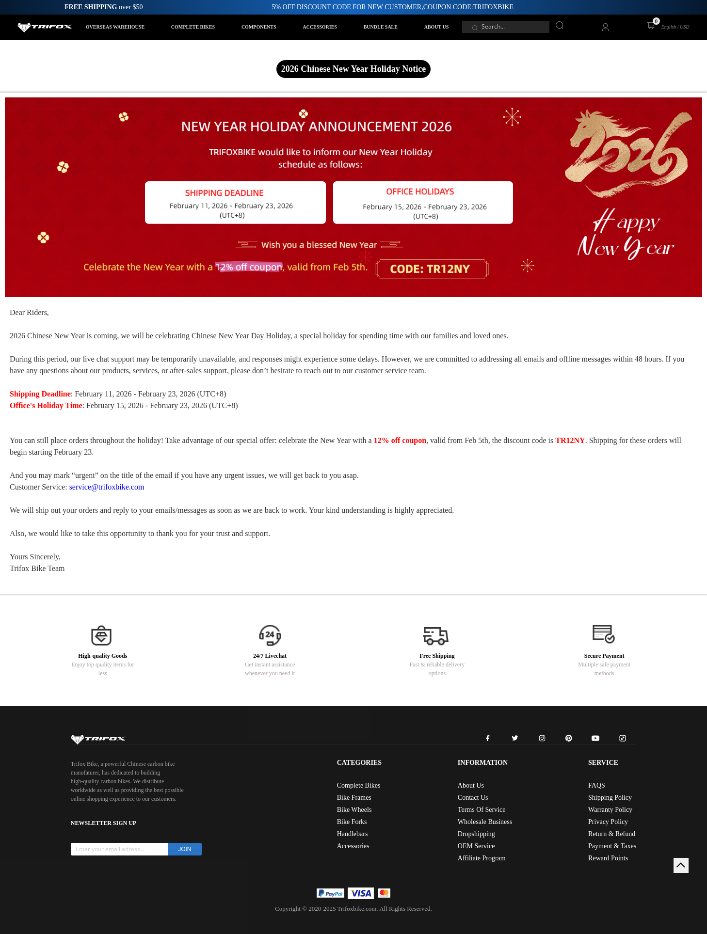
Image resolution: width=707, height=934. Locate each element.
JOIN (184, 849)
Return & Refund (611, 834)
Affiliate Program (482, 858)
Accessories (353, 846)
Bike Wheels (354, 809)
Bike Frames (354, 797)
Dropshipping (476, 834)
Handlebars (352, 834)
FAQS (596, 785)
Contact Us (473, 797)
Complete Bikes (359, 785)
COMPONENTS (258, 27)
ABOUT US (436, 27)
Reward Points (608, 858)
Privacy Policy (608, 821)
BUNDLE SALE (381, 27)
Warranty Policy (610, 809)
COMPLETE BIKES (193, 27)
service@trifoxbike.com (107, 487)
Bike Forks (352, 821)
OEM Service (476, 846)
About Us (471, 785)
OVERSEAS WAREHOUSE (115, 27)
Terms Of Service (482, 809)
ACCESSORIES (320, 27)
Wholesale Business (485, 821)
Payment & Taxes (612, 846)
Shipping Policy (610, 797)
